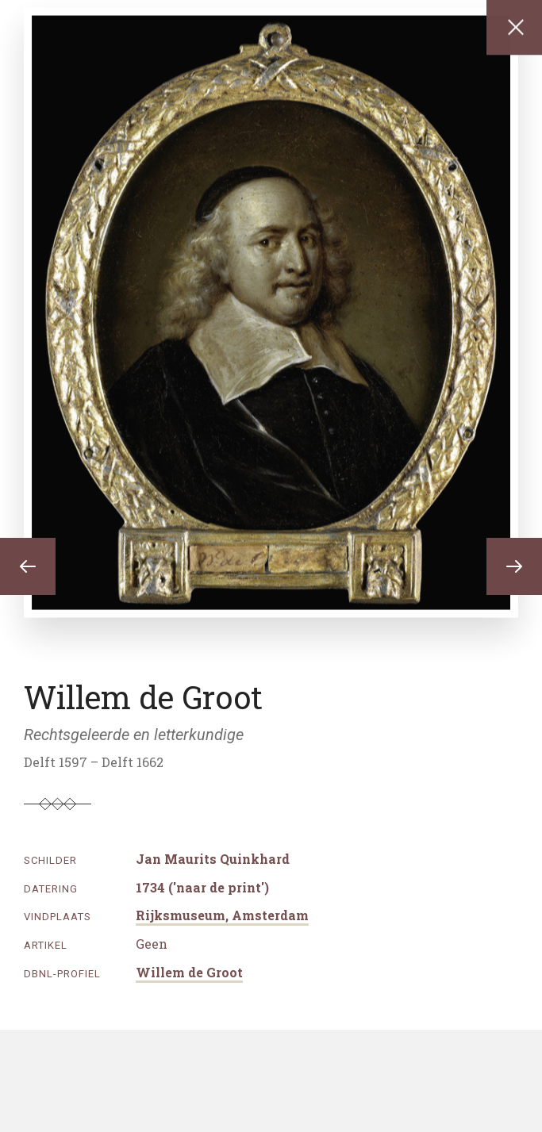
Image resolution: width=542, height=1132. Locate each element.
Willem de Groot (189, 972)
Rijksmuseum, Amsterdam (222, 915)
